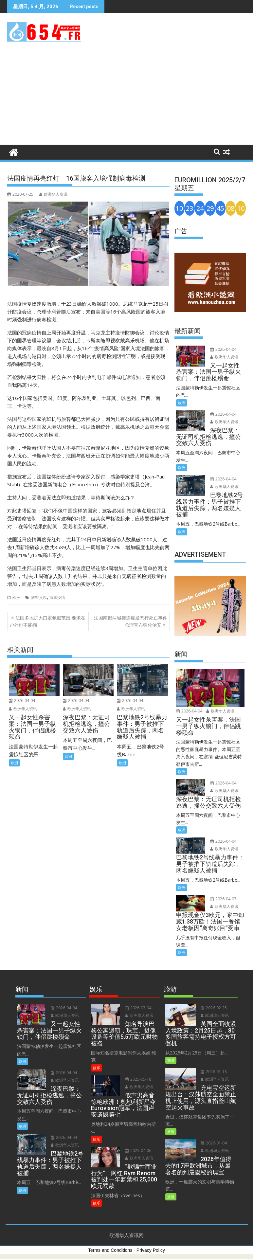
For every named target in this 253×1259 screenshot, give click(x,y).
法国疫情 (57, 597)
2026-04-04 (22, 700)
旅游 (170, 1060)
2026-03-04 (138, 1008)
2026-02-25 (214, 1008)
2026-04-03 (223, 899)
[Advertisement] (126, 95)
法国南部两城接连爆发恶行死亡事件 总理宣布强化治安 (130, 621)
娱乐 (96, 1067)
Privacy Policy (150, 1250)
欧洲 (16, 597)
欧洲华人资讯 (53, 194)
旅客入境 (39, 597)
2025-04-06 (138, 1150)
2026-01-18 (214, 1071)
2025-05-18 (138, 1079)
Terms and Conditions (110, 1250)
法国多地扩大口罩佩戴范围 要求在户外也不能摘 (47, 621)
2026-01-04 (214, 1143)
